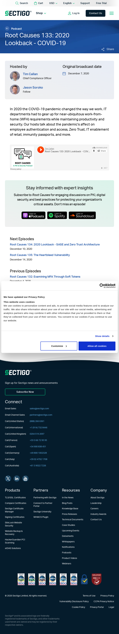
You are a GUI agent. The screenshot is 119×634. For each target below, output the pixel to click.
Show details (102, 336)
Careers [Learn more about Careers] (94, 509)
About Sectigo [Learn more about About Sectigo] (97, 498)
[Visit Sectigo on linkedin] (17, 478)
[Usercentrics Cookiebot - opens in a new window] (101, 285)
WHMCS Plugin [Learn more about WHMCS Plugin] (40, 517)
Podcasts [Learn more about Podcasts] (66, 553)
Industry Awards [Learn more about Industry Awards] (98, 514)
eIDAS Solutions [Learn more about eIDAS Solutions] (13, 548)
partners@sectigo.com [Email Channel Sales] (41, 415)
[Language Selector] (68, 3)
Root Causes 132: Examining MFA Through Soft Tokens (45, 276)
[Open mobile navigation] (111, 13)
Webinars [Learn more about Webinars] (66, 564)
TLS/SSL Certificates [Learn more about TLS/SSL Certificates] (15, 498)
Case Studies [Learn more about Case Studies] (68, 525)
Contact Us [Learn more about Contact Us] (96, 520)
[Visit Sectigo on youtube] (25, 478)
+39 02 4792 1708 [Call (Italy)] (38, 459)
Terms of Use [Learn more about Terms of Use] (89, 596)
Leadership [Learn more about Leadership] (95, 503)
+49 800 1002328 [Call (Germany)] (38, 453)
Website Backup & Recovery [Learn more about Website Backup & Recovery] (14, 532)
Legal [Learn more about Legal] (111, 607)
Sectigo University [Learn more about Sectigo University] (42, 512)
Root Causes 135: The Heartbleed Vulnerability (40, 255)
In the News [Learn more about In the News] (67, 498)
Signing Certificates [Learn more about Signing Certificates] (14, 517)
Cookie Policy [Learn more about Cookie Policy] (78, 607)
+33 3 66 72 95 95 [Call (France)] (38, 440)
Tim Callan (30, 74)
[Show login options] (73, 13)
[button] (38, 3)
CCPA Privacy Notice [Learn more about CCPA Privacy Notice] (104, 601)
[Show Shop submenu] (45, 13)
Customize (59, 346)
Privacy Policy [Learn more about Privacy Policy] (107, 596)
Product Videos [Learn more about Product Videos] (69, 558)
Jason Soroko (33, 87)
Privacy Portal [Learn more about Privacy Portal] (97, 607)
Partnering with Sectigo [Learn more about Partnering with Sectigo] (44, 498)
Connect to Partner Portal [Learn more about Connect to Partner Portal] (42, 504)
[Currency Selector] (53, 3)
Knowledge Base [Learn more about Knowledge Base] (70, 509)
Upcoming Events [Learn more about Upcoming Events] (70, 531)
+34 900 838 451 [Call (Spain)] (38, 447)
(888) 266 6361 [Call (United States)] (37, 421)
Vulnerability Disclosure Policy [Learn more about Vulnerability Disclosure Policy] (74, 601)
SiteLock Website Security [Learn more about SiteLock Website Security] (13, 524)
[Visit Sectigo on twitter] (8, 478)
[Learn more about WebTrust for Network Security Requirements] (21, 579)
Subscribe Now (25, 392)
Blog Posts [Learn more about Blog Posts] (67, 503)
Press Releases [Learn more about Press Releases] (69, 514)
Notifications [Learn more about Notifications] (68, 547)
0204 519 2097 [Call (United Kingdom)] (37, 434)
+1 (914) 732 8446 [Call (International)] (38, 428)
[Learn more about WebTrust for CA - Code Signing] (73, 579)
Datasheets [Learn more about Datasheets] (67, 536)
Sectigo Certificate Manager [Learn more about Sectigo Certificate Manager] (14, 510)
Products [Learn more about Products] (12, 490)
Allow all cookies (97, 346)
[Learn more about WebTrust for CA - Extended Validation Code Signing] (52, 579)
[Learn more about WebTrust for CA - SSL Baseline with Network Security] (63, 579)
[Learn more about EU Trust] (84, 579)
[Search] (21, 3)
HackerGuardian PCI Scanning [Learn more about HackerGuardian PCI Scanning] (15, 541)
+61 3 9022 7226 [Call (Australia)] (38, 466)
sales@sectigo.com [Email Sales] (39, 409)
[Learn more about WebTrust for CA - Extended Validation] (42, 579)
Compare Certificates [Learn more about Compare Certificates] (15, 503)
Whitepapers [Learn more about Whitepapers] (68, 542)
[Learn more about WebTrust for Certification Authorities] (31, 579)
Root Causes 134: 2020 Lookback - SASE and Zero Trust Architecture (55, 244)
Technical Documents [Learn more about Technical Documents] (72, 520)
